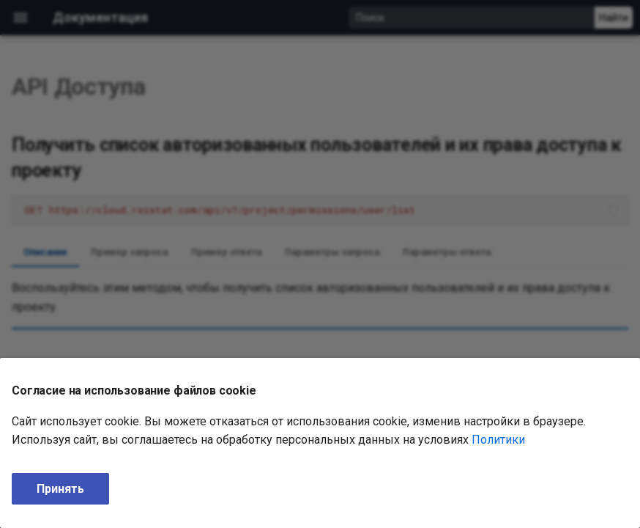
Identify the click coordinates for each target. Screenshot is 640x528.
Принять (60, 489)
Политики (498, 440)
